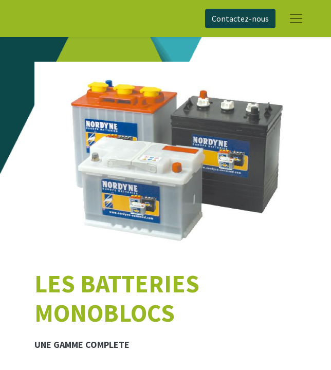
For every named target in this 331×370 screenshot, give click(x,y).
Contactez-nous (240, 18)
